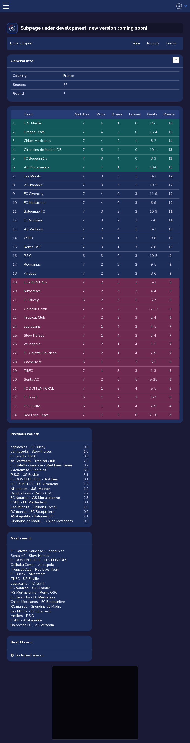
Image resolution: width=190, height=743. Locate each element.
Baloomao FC (34, 211)
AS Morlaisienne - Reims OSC (34, 592)
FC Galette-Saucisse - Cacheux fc (37, 551)
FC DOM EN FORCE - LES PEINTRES (39, 560)
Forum (171, 43)
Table (135, 43)
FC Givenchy (33, 193)
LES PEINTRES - (34, 484)
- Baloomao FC (33, 516)
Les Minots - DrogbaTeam (31, 611)
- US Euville (25, 474)
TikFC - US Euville (25, 578)
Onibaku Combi (36, 309)
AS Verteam (33, 229)
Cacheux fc (33, 362)
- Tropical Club (33, 461)
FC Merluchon (35, 202)
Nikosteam (32, 291)
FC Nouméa (33, 220)
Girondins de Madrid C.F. (43, 149)
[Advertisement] (95, 702)
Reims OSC (33, 247)
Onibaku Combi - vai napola (32, 564)
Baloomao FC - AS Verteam (32, 625)
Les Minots (32, 176)
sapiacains (32, 326)
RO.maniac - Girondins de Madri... (36, 606)
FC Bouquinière (36, 158)
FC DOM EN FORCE (39, 388)
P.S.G (28, 255)
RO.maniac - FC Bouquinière (32, 511)
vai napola (32, 344)
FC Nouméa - (35, 497)
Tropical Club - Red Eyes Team (35, 569)
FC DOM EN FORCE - (34, 479)
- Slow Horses (31, 451)
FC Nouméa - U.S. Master (30, 588)
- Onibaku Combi (33, 507)
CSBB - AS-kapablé (26, 620)
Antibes (30, 273)
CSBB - (29, 502)
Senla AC (31, 379)
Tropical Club (34, 317)
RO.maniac (32, 264)
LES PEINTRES (35, 282)
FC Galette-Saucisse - (41, 465)
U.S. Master (33, 123)
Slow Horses (34, 335)
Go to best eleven (29, 655)
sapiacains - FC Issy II (27, 583)
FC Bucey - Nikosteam (28, 574)
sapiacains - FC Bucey (28, 447)
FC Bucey (31, 300)
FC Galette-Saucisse (40, 353)
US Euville (32, 406)
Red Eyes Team (36, 415)
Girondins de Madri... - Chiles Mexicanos (42, 521)
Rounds (153, 43)
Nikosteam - (30, 488)
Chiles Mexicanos (37, 140)
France (68, 75)
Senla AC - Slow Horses (30, 555)
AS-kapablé (33, 185)
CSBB (28, 238)
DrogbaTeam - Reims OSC (31, 493)
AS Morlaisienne (37, 167)
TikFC (28, 370)
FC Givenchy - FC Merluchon (33, 597)
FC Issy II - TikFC (23, 456)
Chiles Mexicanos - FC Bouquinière (38, 601)
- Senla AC (29, 470)
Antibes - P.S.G (22, 615)
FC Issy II (30, 397)
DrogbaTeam (34, 132)
